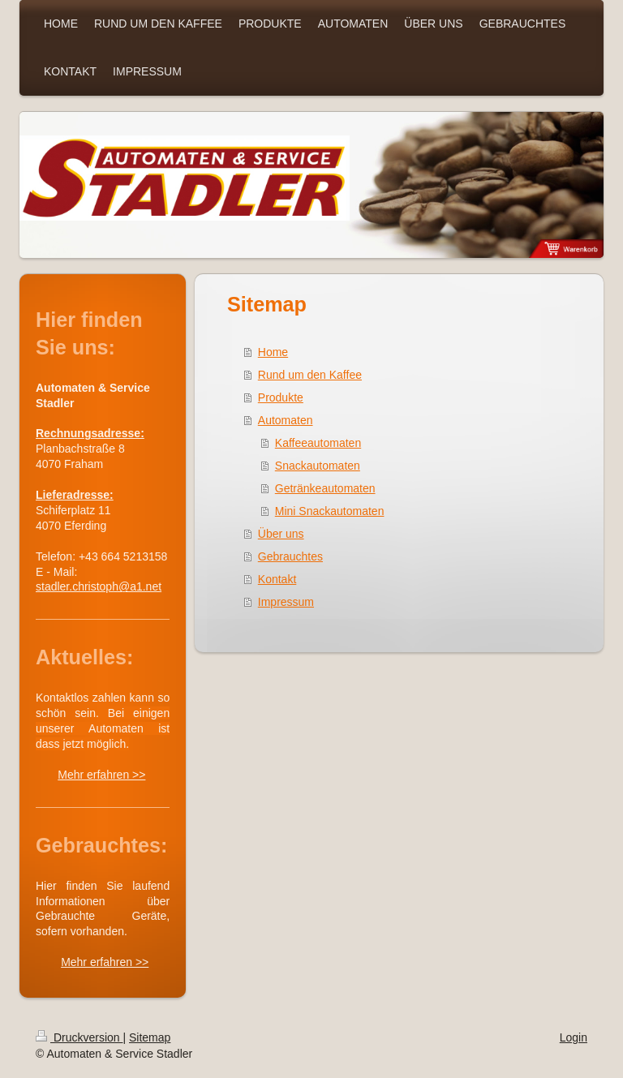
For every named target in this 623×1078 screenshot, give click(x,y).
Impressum (286, 601)
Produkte (280, 397)
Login (573, 1037)
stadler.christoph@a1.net (98, 586)
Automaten (285, 420)
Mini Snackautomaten (330, 511)
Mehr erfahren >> (101, 774)
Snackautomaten (317, 465)
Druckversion (79, 1037)
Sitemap (149, 1037)
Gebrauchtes (290, 556)
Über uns (281, 533)
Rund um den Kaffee (310, 374)
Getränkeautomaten (325, 488)
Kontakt (277, 579)
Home (273, 352)
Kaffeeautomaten (318, 442)
